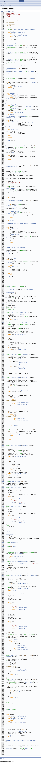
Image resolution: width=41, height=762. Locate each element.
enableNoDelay (18, 481)
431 (2, 390)
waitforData (17, 506)
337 (2, 307)
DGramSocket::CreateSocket (17, 740)
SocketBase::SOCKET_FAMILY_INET (18, 715)
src (3, 5)
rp (9, 27)
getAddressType (13, 93)
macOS (10, 5)
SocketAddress (24, 50)
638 (2, 561)
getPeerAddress (18, 445)
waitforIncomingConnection (21, 390)
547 (2, 487)
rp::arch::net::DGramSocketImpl (12, 749)
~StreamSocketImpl (14, 303)
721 (2, 631)
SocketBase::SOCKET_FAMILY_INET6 (18, 716)
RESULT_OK (12, 114)
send (16, 394)
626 (2, 551)
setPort (8, 65)
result (16, 169)
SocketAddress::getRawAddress (15, 200)
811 (2, 711)
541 (2, 481)
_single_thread (10, 289)
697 (2, 612)
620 (2, 546)
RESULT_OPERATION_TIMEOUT (21, 367)
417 (2, 377)
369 (2, 337)
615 (2, 542)
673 (2, 593)
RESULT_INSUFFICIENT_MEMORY (11, 205)
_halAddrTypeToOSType (18, 29)
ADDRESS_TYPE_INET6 (18, 86)
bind (16, 312)
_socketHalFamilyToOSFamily (19, 711)
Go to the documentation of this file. (7, 11)
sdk (1, 5)
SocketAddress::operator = (18, 71)
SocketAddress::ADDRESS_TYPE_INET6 (19, 34)
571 (2, 506)
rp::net (14, 287)
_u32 (21, 337)
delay (13, 502)
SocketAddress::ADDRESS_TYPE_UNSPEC (19, 35)
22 (2, 29)
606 (2, 534)
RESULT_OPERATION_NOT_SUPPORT (22, 362)
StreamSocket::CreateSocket (18, 727)
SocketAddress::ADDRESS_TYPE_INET (18, 32)
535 (2, 475)
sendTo (16, 631)
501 (2, 445)
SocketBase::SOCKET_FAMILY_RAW (18, 718)
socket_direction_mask (32, 337)
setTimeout (17, 337)
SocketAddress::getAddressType (26, 81)
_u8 (23, 200)
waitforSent (17, 487)
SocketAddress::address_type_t (30, 29)
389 (2, 354)
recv (16, 409)
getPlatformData (18, 314)
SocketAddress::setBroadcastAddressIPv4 (16, 247)
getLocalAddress (18, 322)
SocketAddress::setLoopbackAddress (15, 223)
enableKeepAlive (18, 475)
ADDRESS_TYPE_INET (18, 84)
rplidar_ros (2, 758)
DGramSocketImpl (10, 534)
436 (2, 394)
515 (2, 459)
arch (6, 5)
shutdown (16, 459)
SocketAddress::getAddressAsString (17, 145)
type (5, 30)
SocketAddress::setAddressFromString (17, 116)
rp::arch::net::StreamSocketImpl (12, 735)
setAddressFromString (11, 65)
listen (16, 371)
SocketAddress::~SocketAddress (11, 77)
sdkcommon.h (12, 19)
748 (2, 655)
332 (2, 303)
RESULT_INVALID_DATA (18, 138)
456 (2, 409)
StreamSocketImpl (10, 292)
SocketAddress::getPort (11, 92)
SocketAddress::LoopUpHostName (15, 165)
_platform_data (9, 45)
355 (2, 322)
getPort (15, 119)
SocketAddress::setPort (14, 103)
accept (18, 377)
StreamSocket (30, 289)
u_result (6, 103)
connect (16, 354)
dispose (14, 307)
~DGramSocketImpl (14, 542)
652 (2, 575)
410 (2, 371)
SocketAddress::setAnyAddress (13, 256)
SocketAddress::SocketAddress (11, 43)
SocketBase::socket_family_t (32, 711)
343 (2, 312)
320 (2, 292)
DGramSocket (29, 531)
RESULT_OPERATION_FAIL (19, 112)
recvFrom (16, 655)
